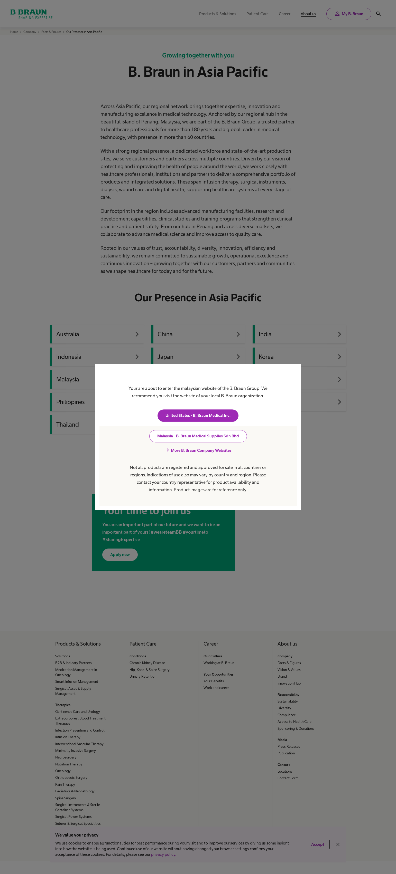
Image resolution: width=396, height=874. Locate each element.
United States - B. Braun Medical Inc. (198, 415)
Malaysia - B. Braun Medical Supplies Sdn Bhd (198, 436)
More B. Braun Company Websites (198, 450)
